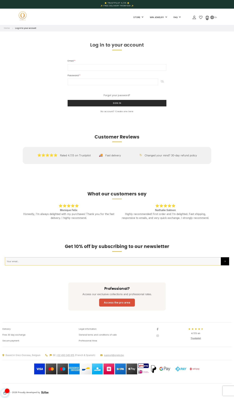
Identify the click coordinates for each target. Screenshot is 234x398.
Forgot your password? (117, 95)
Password (73, 76)
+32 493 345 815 (65, 355)
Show (162, 82)
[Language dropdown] (213, 17)
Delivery (6, 329)
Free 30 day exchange (14, 334)
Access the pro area (117, 302)
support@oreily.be (114, 355)
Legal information (88, 329)
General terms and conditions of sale (98, 334)
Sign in (117, 103)
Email (71, 61)
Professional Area (88, 340)
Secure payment (10, 340)
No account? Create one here (117, 111)
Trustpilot (196, 338)
